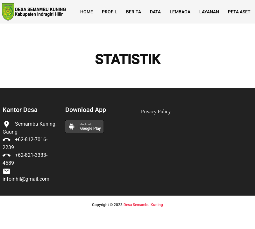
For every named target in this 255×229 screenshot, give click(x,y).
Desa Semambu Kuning (143, 205)
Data (155, 11)
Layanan (209, 11)
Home (86, 11)
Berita (133, 11)
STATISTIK (127, 59)
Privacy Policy (156, 111)
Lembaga (180, 11)
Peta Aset (239, 11)
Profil (109, 11)
